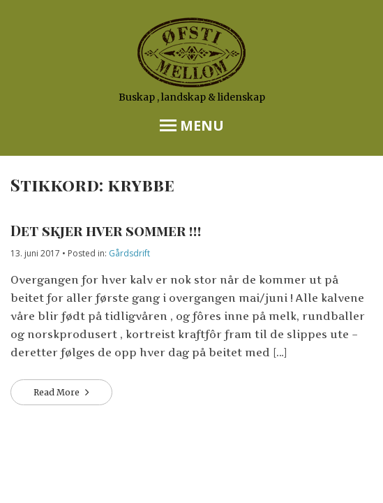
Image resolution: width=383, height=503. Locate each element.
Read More (57, 392)
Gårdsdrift (129, 253)
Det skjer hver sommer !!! (106, 230)
